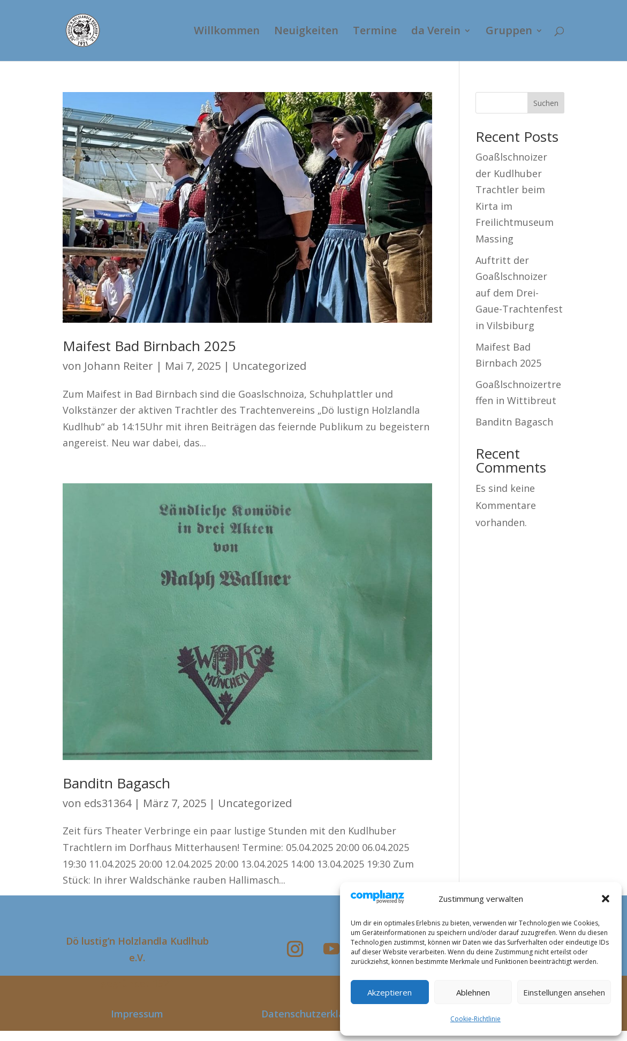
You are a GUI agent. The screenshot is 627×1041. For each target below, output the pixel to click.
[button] (605, 898)
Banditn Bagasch (116, 783)
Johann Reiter (118, 366)
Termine (375, 32)
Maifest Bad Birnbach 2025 (149, 345)
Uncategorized (269, 366)
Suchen (545, 103)
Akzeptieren (389, 992)
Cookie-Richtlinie (475, 1018)
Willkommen (227, 32)
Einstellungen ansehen (564, 992)
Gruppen (509, 32)
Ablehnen (473, 992)
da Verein (435, 32)
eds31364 (107, 803)
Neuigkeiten (306, 32)
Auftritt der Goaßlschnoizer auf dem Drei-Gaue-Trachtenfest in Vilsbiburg (519, 293)
